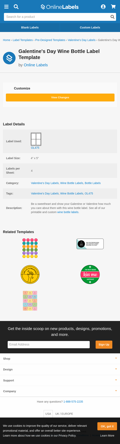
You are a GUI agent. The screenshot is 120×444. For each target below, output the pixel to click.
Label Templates (23, 40)
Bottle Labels (93, 183)
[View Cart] (113, 7)
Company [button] (9, 391)
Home (6, 40)
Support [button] (8, 380)
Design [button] (8, 369)
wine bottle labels (67, 212)
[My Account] (103, 7)
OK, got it (107, 426)
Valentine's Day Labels (81, 40)
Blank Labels (30, 27)
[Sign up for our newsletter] (49, 344)
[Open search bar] (16, 7)
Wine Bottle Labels (71, 183)
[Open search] (112, 16)
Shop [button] (6, 358)
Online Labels (36, 65)
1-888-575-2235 (73, 401)
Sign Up (104, 344)
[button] (6, 7)
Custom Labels (90, 27)
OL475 (89, 193)
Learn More (107, 435)
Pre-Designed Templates (50, 40)
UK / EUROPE (64, 413)
